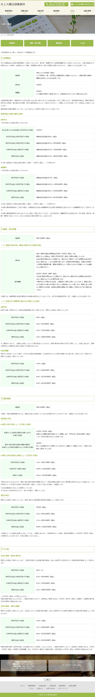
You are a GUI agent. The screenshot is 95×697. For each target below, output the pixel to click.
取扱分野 (40, 12)
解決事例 (56, 12)
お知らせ (40, 688)
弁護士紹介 (25, 12)
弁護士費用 (87, 12)
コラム (72, 12)
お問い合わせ (50, 688)
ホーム (3, 35)
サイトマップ (63, 688)
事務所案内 (9, 12)
